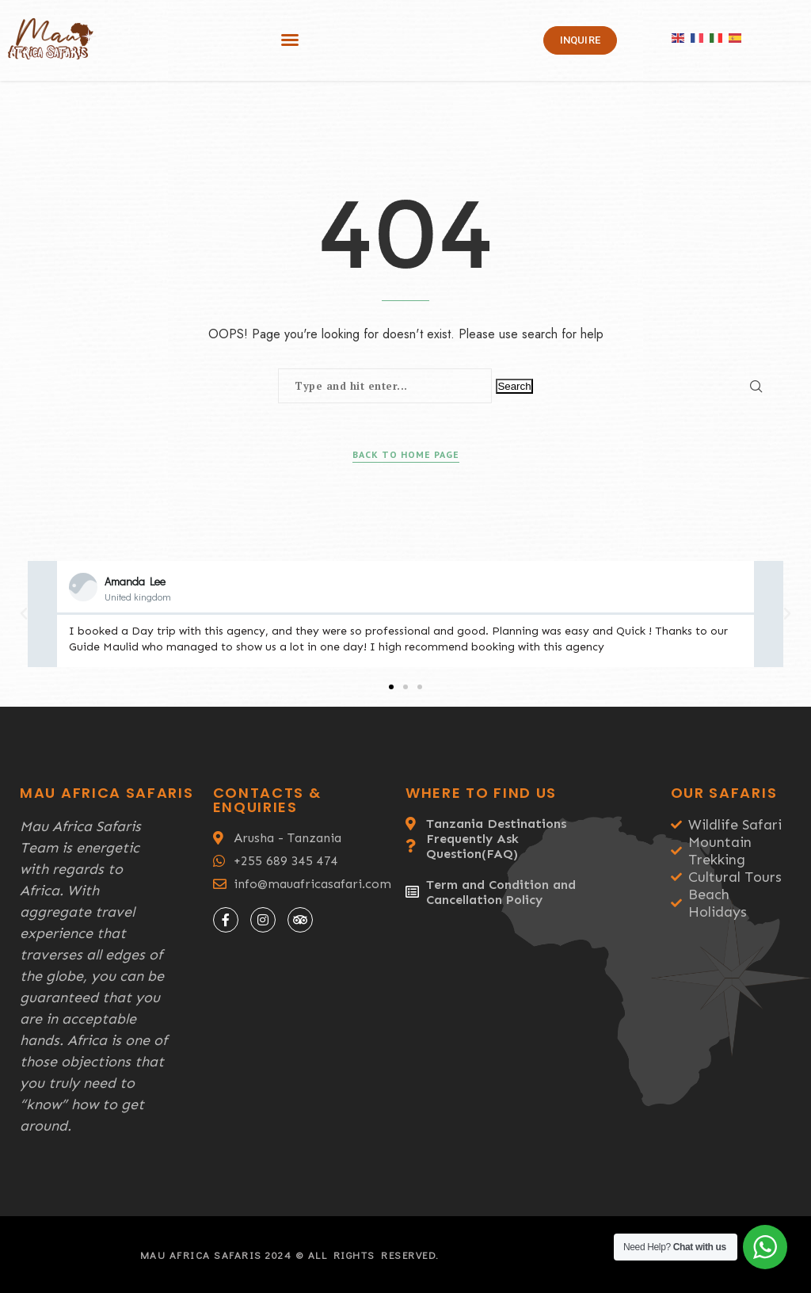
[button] (290, 39)
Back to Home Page (405, 454)
